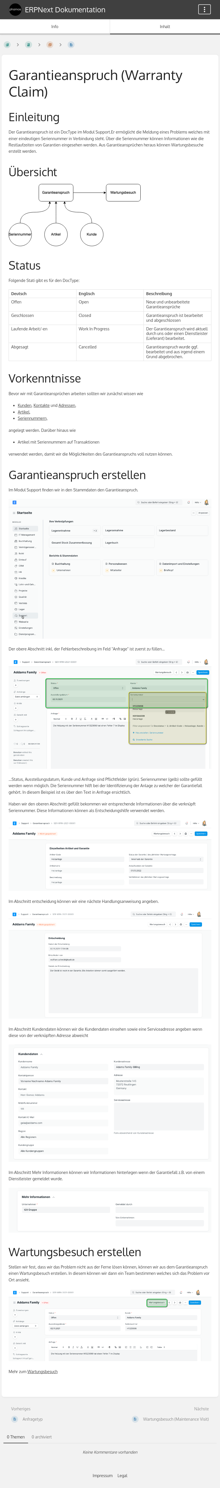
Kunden (25, 405)
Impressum (103, 1475)
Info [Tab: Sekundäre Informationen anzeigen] (54, 26)
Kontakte (42, 405)
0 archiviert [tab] (42, 1436)
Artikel (24, 411)
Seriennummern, (33, 418)
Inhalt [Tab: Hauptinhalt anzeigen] (165, 26)
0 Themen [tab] (16, 1436)
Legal (122, 1475)
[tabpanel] (110, 1452)
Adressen (66, 405)
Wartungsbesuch (43, 1371)
